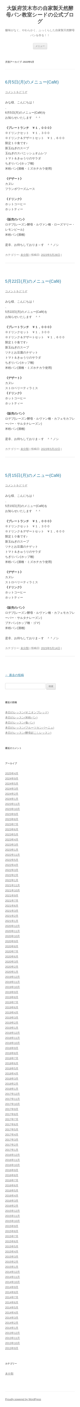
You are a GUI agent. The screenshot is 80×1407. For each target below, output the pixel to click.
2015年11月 (12, 1216)
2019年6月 (11, 1007)
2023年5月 (11, 834)
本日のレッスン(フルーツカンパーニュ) (29, 727)
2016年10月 (12, 1165)
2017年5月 (11, 1129)
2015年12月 (12, 1210)
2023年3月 (11, 844)
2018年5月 (11, 1068)
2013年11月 (12, 1338)
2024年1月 (11, 798)
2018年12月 (12, 1032)
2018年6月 (11, 1063)
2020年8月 (11, 946)
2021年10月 (12, 890)
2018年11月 (12, 1038)
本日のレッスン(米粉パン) (21, 717)
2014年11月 (12, 1277)
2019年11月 (12, 982)
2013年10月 (12, 1343)
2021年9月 (11, 895)
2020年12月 (12, 926)
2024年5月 (11, 783)
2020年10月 (12, 936)
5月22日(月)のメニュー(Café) (33, 281)
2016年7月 (11, 1180)
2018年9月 (11, 1048)
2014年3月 (11, 1317)
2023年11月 (12, 804)
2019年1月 (11, 1027)
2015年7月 (11, 1236)
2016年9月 (11, 1170)
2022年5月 (11, 859)
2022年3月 (11, 870)
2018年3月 (11, 1078)
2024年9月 (11, 778)
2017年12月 (12, 1093)
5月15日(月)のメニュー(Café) (33, 475)
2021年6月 (11, 905)
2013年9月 (11, 1348)
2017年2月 (11, 1144)
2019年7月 (11, 1002)
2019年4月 (11, 1012)
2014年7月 (11, 1297)
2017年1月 (11, 1149)
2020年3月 (11, 961)
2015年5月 (11, 1246)
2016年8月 (11, 1175)
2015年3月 (11, 1256)
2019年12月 (12, 976)
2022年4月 (11, 865)
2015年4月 (11, 1251)
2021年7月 (11, 900)
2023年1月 (11, 849)
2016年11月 (12, 1160)
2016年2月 (11, 1205)
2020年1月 (11, 971)
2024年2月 (11, 793)
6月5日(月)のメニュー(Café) (32, 82)
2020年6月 (11, 956)
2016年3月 (11, 1200)
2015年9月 (11, 1226)
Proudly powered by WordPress (23, 1399)
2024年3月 (11, 788)
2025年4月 (11, 773)
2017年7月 (11, 1119)
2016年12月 (12, 1154)
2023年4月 (11, 839)
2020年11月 (12, 931)
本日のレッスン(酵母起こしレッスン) (28, 732)
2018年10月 (12, 1043)
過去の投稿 (14, 675)
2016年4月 (11, 1195)
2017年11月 (12, 1099)
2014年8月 (11, 1292)
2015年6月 (11, 1241)
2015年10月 (12, 1221)
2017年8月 (11, 1114)
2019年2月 (11, 1022)
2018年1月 (11, 1088)
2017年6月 (11, 1124)
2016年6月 (11, 1185)
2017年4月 (11, 1134)
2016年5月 (11, 1190)
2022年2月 (11, 875)
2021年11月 (12, 885)
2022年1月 (11, 880)
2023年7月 (11, 824)
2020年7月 (11, 951)
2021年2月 (11, 915)
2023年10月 (12, 809)
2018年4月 (11, 1073)
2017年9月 (11, 1109)
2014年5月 (11, 1307)
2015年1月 (11, 1266)
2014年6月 (11, 1302)
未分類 (24, 254)
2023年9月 (11, 814)
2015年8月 (11, 1231)
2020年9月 (11, 941)
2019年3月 (11, 1017)
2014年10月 (12, 1282)
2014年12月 (12, 1271)
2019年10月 (12, 987)
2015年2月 (11, 1261)
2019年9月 (11, 992)
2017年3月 (11, 1139)
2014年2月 (11, 1322)
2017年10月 (12, 1104)
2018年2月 (11, 1083)
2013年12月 (12, 1333)
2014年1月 (11, 1327)
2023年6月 (11, 829)
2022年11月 (12, 854)
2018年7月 (11, 1058)
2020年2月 (11, 966)
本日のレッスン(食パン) (20, 722)
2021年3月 (11, 910)
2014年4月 (11, 1312)
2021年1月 (11, 921)
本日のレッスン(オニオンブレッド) (27, 712)
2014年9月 (11, 1287)
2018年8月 (11, 1053)
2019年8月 (11, 997)
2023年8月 (11, 819)
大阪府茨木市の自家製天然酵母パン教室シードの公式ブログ (40, 14)
